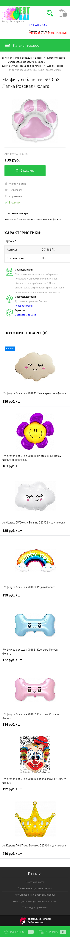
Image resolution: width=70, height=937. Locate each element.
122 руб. (12, 660)
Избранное (19, 931)
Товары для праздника (35, 907)
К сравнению (13, 196)
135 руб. (12, 531)
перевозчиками (23, 305)
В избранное (13, 190)
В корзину (25, 170)
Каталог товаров (22, 45)
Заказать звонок (39, 31)
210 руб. (12, 854)
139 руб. (12, 160)
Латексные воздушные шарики (35, 888)
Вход (4, 21)
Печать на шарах (35, 882)
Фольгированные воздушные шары (35, 894)
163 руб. (12, 466)
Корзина (52, 931)
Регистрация (17, 21)
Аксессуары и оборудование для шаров (35, 901)
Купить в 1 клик (15, 184)
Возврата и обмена (25, 314)
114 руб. (12, 724)
